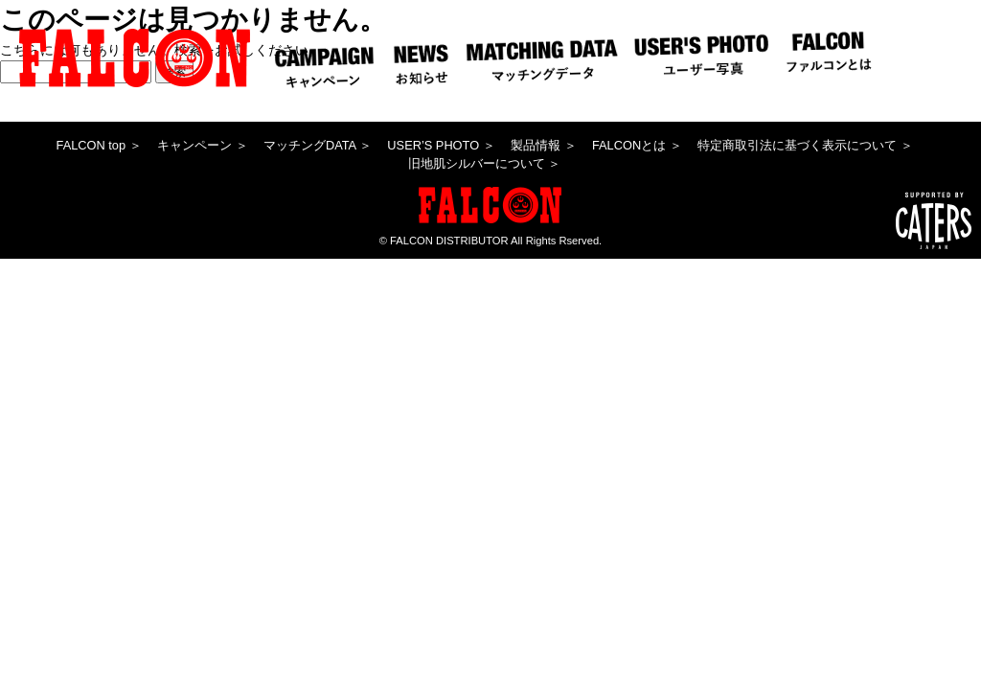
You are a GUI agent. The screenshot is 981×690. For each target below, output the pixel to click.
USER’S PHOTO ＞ (440, 145)
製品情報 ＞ (544, 145)
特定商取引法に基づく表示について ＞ (805, 145)
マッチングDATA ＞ (317, 145)
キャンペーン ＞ (202, 145)
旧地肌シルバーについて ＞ (484, 163)
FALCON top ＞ (99, 145)
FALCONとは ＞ (637, 145)
